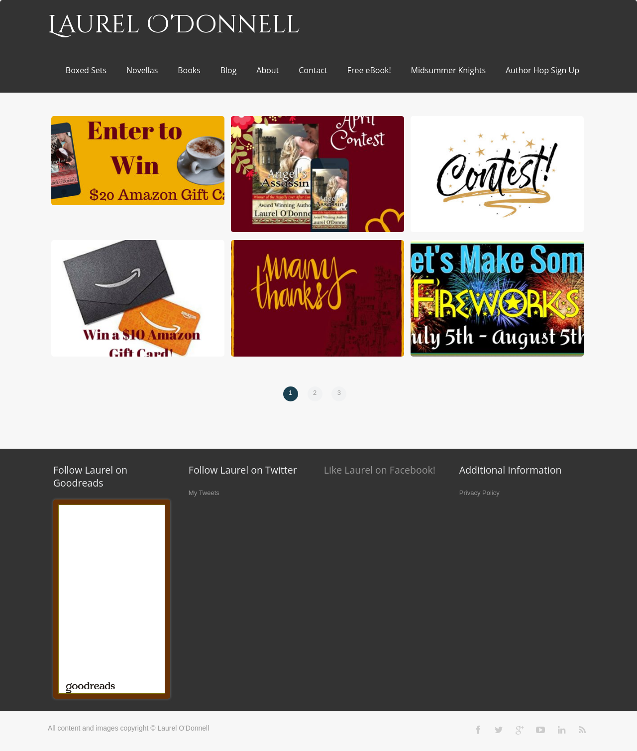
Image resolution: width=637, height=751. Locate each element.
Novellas (142, 70)
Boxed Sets (86, 70)
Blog (228, 70)
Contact (313, 70)
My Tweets (204, 493)
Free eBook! (369, 70)
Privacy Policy (479, 493)
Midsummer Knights (448, 70)
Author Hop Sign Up (542, 70)
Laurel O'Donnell (174, 25)
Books (189, 70)
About (267, 70)
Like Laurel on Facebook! (379, 470)
